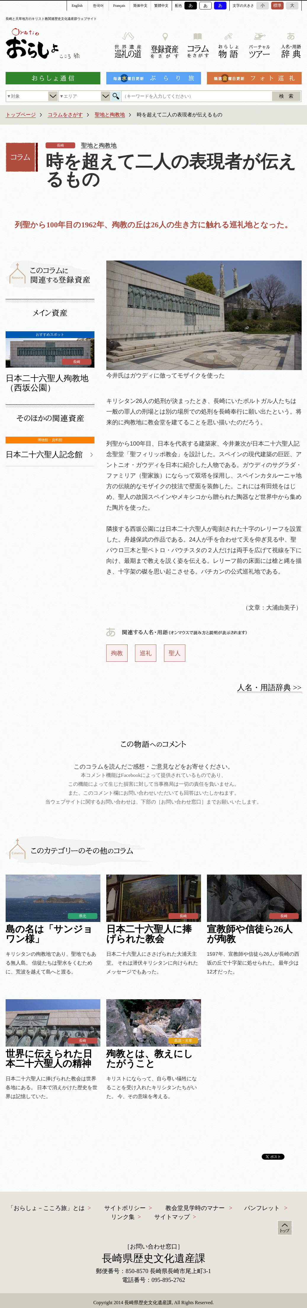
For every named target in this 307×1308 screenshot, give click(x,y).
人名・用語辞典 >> (269, 687)
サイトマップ (172, 1217)
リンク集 (123, 1217)
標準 (277, 5)
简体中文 (140, 6)
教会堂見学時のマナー (195, 1208)
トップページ (21, 115)
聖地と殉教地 (110, 115)
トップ (284, 1227)
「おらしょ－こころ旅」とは (46, 1208)
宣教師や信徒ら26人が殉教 (250, 934)
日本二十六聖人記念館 (44, 454)
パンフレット (262, 1208)
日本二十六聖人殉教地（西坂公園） (47, 383)
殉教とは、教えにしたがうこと (149, 1059)
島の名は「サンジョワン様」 (49, 934)
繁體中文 (161, 6)
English (77, 6)
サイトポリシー (125, 1208)
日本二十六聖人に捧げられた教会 (149, 934)
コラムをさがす (65, 115)
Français (119, 6)
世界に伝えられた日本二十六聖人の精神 (49, 1059)
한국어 (98, 6)
